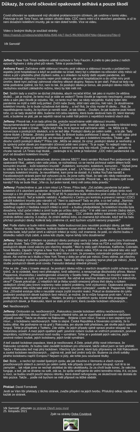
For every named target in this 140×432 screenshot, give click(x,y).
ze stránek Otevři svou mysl (51, 408)
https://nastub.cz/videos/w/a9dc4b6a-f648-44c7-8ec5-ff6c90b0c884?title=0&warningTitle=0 (61, 35)
